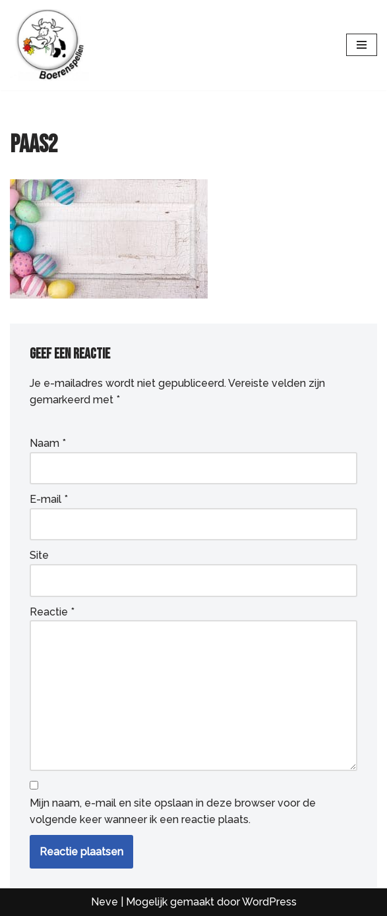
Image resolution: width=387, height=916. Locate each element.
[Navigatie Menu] (361, 45)
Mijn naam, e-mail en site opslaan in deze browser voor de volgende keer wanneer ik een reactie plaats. (173, 811)
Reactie (52, 612)
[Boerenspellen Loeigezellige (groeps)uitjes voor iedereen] (49, 45)
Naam (48, 443)
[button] (26, 889)
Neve (104, 902)
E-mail (49, 499)
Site (39, 555)
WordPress (269, 902)
